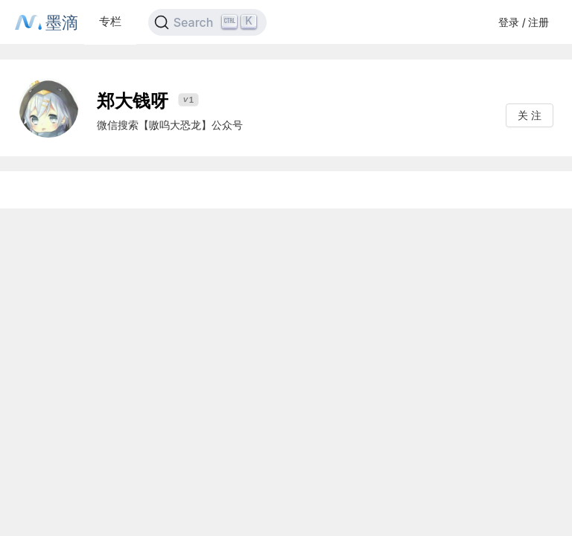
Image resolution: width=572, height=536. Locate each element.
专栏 (110, 21)
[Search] (207, 22)
